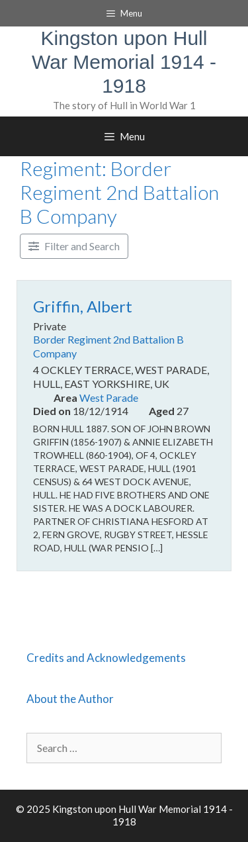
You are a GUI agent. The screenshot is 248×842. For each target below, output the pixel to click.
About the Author (70, 699)
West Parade (108, 397)
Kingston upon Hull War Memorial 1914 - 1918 (124, 62)
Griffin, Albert (82, 306)
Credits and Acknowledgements (106, 658)
